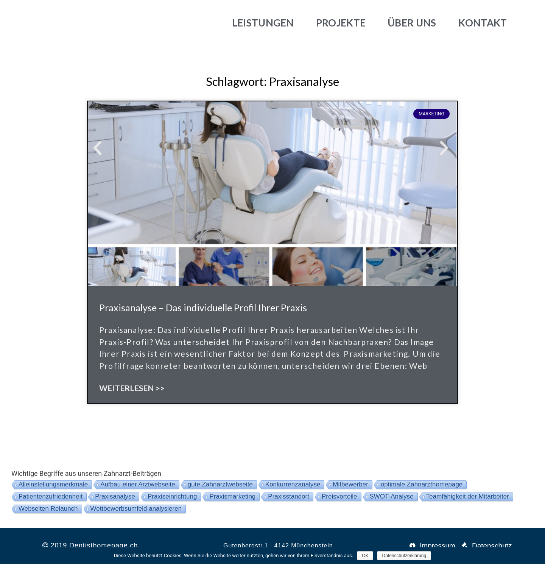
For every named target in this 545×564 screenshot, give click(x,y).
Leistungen (263, 23)
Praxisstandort (288, 496)
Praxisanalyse (115, 496)
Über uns (412, 23)
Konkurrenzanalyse (293, 484)
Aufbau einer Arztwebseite (137, 484)
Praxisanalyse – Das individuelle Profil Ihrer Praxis (203, 307)
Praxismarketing (232, 496)
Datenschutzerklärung (404, 555)
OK (365, 555)
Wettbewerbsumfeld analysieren (136, 508)
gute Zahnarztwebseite (220, 484)
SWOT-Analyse (392, 496)
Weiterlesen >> (132, 388)
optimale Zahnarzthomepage (421, 484)
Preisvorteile (339, 496)
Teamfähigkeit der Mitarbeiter (467, 496)
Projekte (341, 23)
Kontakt (482, 23)
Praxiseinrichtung (172, 496)
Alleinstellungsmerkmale (53, 484)
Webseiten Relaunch (48, 508)
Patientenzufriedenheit (51, 496)
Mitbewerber (350, 484)
